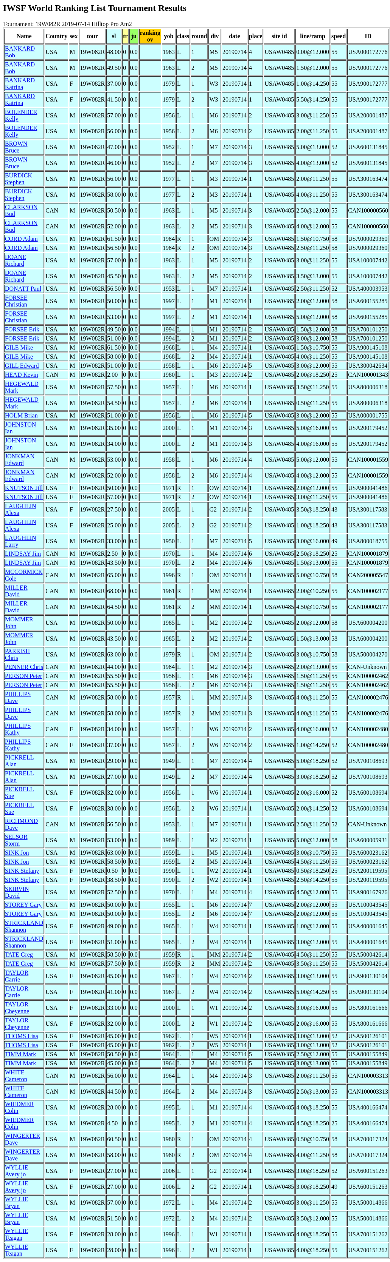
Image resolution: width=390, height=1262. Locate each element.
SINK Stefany (22, 871)
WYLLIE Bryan (16, 1202)
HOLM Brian (21, 415)
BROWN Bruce (16, 147)
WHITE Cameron (16, 1075)
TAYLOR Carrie (16, 976)
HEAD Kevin (21, 374)
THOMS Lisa (21, 1036)
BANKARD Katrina (20, 83)
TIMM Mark (20, 1054)
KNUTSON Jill (24, 488)
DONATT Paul (23, 288)
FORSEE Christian (16, 301)
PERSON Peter (23, 676)
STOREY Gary (23, 904)
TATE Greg (19, 954)
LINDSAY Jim (23, 553)
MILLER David (16, 591)
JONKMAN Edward (19, 459)
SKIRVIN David (17, 892)
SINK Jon (17, 852)
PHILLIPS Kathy (18, 729)
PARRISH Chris (17, 654)
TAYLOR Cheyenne (17, 1007)
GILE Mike (19, 347)
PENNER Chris (24, 667)
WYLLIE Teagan (16, 1234)
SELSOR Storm (16, 840)
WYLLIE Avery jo (16, 1170)
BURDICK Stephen (18, 178)
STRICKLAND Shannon (24, 926)
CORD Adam (21, 239)
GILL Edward (22, 365)
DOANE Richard (15, 260)
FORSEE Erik (22, 329)
